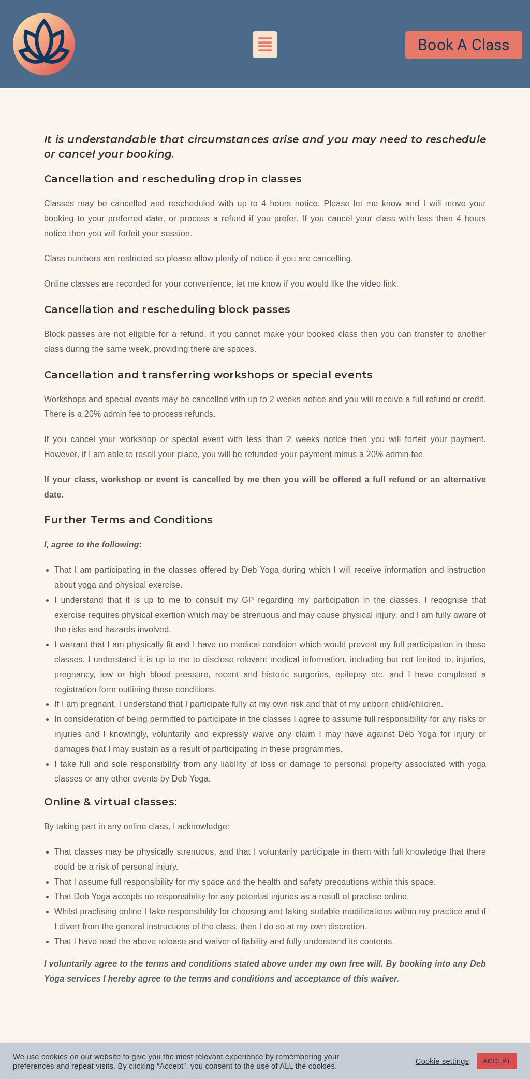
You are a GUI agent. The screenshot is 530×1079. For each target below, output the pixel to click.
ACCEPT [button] (497, 1061)
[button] (265, 44)
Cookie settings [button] (442, 1061)
